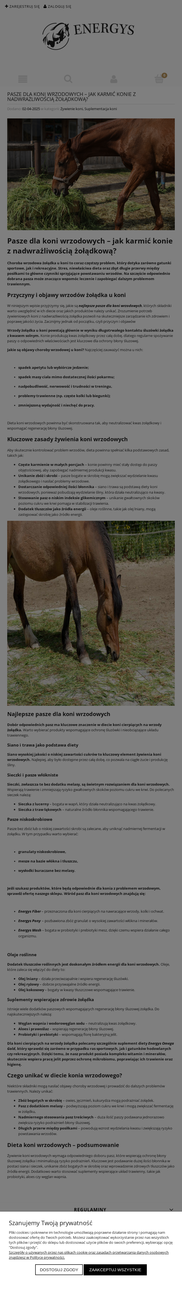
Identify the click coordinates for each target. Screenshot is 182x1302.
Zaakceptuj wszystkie (115, 1269)
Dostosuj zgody (59, 1269)
